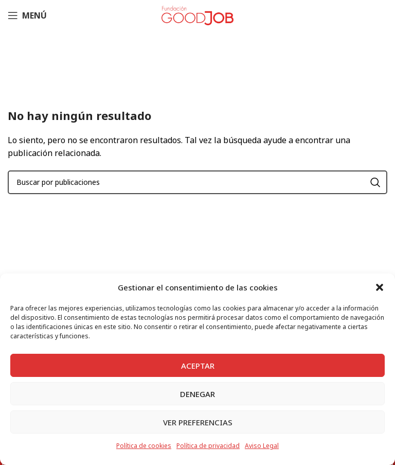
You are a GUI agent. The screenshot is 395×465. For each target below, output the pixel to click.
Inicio (115, 72)
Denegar (197, 394)
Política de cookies (143, 445)
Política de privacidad (208, 445)
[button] (379, 287)
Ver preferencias (197, 422)
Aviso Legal (262, 445)
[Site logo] (197, 14)
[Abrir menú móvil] (27, 15)
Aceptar (197, 365)
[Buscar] (197, 182)
